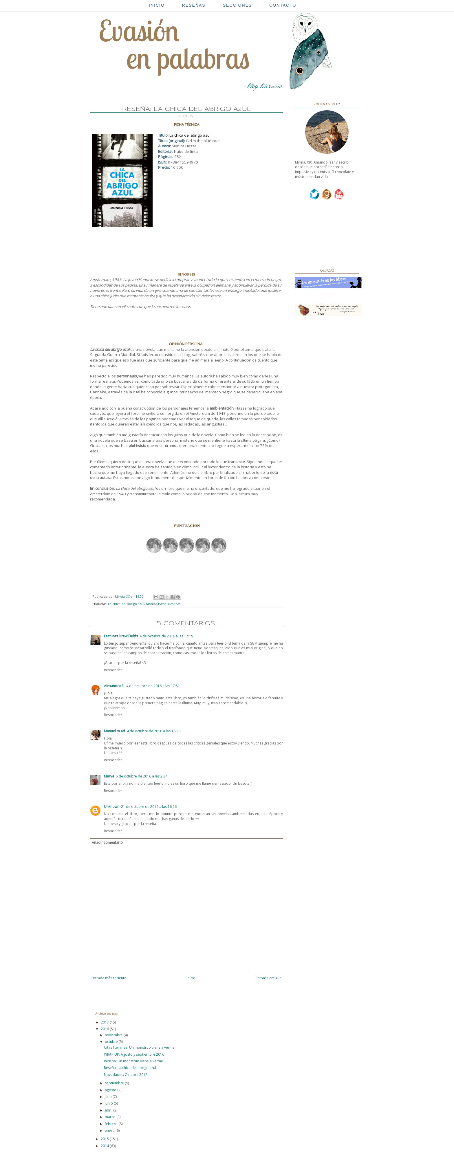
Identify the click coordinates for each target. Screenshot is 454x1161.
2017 (105, 1022)
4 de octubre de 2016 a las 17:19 (166, 636)
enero (110, 1130)
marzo (110, 1116)
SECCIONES (237, 5)
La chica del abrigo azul (126, 603)
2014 (105, 1145)
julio (109, 1096)
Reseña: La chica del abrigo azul (130, 1067)
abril (109, 1110)
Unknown (111, 806)
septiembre (115, 1083)
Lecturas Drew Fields (121, 636)
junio (109, 1103)
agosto (111, 1089)
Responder (113, 669)
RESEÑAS (194, 5)
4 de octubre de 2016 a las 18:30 (153, 731)
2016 (105, 1028)
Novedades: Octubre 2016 (125, 1074)
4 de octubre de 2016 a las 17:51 (153, 685)
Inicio (191, 977)
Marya (109, 776)
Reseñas (174, 603)
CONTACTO (282, 5)
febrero (111, 1123)
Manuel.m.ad (114, 731)
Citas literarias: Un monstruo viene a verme (139, 1047)
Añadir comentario (107, 842)
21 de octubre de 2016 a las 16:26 (149, 806)
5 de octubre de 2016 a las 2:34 (141, 776)
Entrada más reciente (108, 977)
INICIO (157, 5)
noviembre (114, 1034)
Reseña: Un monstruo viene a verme (133, 1061)
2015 (105, 1138)
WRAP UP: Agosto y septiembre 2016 (134, 1054)
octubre (112, 1041)
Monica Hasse (156, 603)
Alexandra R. (114, 685)
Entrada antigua (268, 977)
